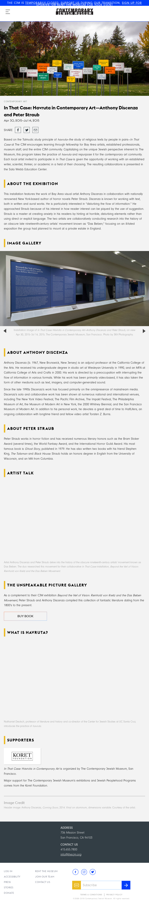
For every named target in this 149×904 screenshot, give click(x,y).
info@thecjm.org (71, 854)
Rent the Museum (46, 871)
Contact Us (42, 882)
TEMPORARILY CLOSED (42, 3)
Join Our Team (44, 876)
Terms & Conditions (91, 895)
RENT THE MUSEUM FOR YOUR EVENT (85, 5)
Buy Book (25, 616)
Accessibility (12, 876)
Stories (8, 887)
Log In (8, 871)
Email (35, 129)
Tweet (26, 129)
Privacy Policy (114, 895)
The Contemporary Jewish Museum (73, 8)
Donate (9, 892)
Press (7, 882)
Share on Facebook (18, 130)
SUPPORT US (70, 3)
